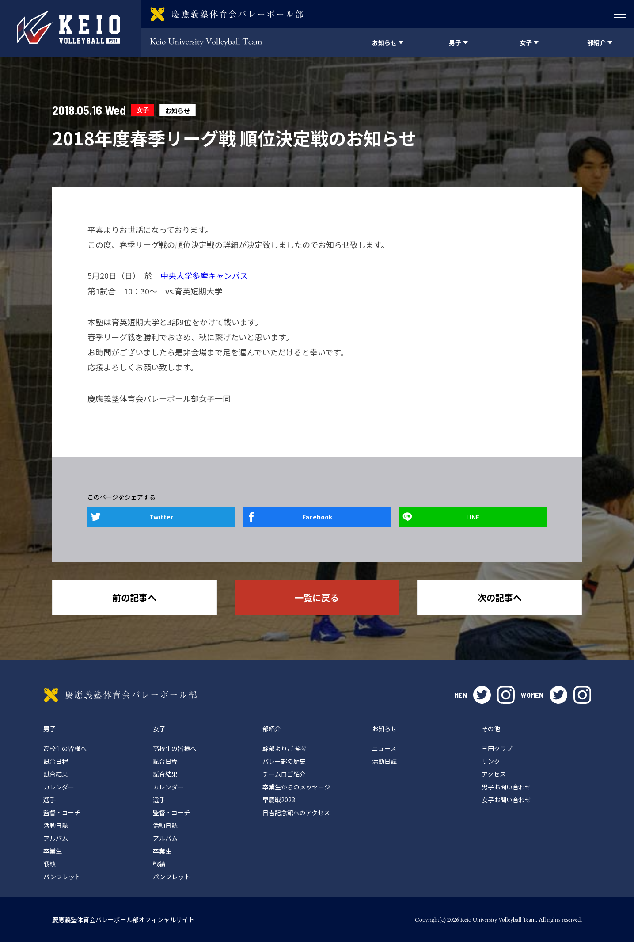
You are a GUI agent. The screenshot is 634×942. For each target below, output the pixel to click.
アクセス (494, 774)
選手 (49, 799)
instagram (506, 695)
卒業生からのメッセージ (296, 786)
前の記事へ (134, 597)
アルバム (55, 838)
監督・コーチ (61, 812)
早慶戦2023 (278, 799)
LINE (472, 516)
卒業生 (52, 851)
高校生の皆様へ (65, 748)
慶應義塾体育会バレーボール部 (120, 695)
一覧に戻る (317, 597)
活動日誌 (55, 825)
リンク (491, 761)
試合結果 (55, 774)
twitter (482, 695)
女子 (143, 110)
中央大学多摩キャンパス (204, 275)
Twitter (161, 516)
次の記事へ (500, 597)
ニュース (384, 748)
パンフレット (62, 876)
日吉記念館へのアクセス (296, 812)
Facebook (317, 516)
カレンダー (58, 786)
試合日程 (55, 761)
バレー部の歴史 (284, 761)
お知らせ (177, 110)
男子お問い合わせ (506, 786)
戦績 (49, 863)
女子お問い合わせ (506, 799)
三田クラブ (497, 748)
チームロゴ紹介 (284, 774)
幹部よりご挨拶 (284, 748)
